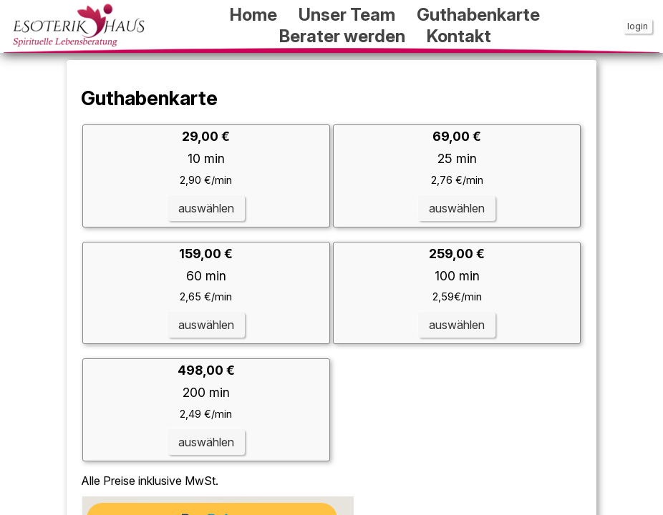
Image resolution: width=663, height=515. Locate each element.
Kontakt (459, 36)
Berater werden (342, 36)
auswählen (206, 208)
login (637, 26)
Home (253, 15)
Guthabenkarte (478, 15)
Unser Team (347, 15)
